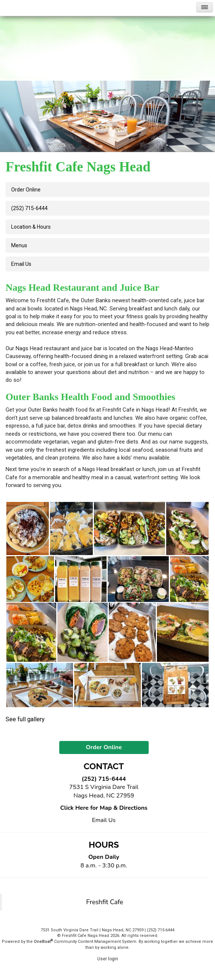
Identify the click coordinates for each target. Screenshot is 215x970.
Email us (21, 264)
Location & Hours (31, 227)
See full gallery (25, 719)
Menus (19, 245)
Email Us (104, 820)
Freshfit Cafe (104, 902)
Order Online (26, 190)
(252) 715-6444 (29, 208)
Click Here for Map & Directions (103, 808)
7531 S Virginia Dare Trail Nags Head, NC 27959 (103, 791)
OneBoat (43, 941)
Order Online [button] (104, 747)
